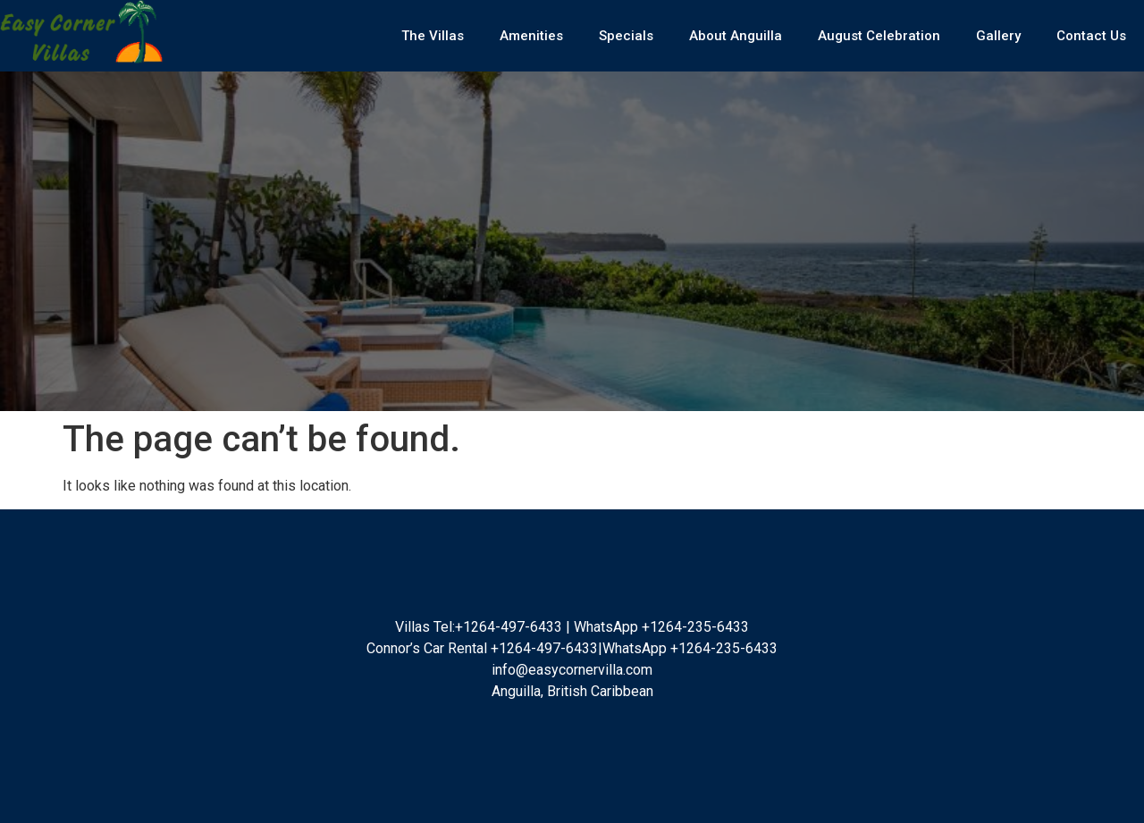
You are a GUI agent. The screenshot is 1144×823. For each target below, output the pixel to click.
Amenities (531, 36)
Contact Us (1091, 36)
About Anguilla (735, 36)
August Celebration (879, 36)
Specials (626, 36)
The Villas (432, 36)
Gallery (998, 36)
